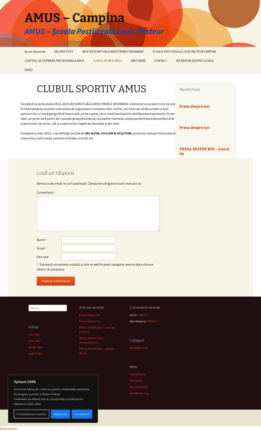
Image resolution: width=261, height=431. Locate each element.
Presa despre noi (194, 106)
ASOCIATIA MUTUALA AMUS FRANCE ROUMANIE (113, 51)
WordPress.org (139, 393)
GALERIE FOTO (63, 51)
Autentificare (138, 374)
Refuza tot (60, 414)
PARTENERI (138, 61)
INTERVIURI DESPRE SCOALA (194, 61)
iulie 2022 (34, 334)
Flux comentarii (139, 387)
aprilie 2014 (35, 347)
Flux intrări (136, 380)
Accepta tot (82, 414)
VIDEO (28, 70)
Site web (43, 257)
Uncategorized (139, 348)
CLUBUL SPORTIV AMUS (107, 61)
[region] (53, 399)
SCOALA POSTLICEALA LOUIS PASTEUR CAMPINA (184, 51)
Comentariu (46, 192)
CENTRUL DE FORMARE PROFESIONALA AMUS (54, 61)
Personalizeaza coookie (31, 414)
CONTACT (160, 61)
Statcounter (8, 429)
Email (42, 248)
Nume (42, 240)
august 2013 (36, 353)
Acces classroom (34, 51)
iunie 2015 (35, 341)
